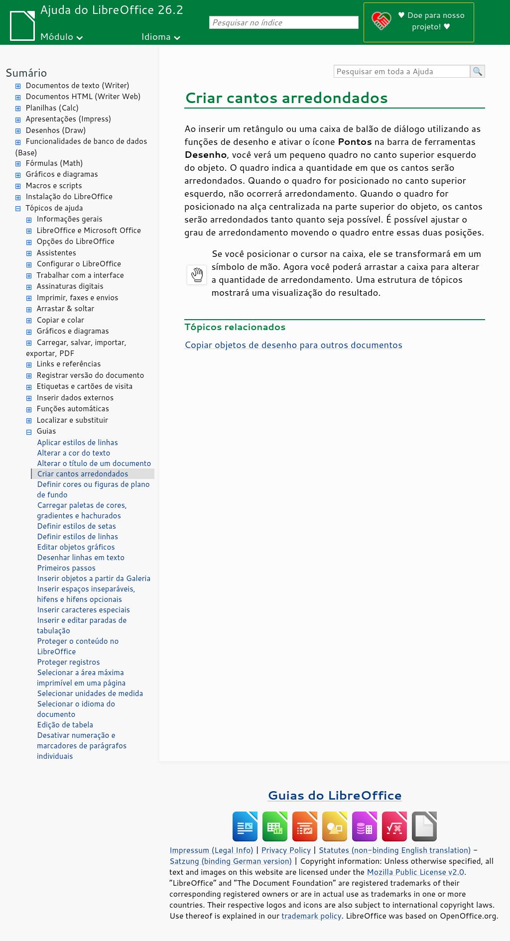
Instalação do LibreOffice (69, 196)
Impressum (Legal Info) (211, 849)
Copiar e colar (60, 320)
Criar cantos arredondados (82, 474)
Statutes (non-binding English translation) (394, 849)
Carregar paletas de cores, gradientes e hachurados (82, 510)
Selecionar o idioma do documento (76, 709)
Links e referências (68, 363)
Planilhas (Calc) (52, 108)
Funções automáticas (72, 408)
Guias (46, 431)
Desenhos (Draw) (55, 130)
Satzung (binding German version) (230, 860)
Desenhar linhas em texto (81, 557)
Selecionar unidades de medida (90, 693)
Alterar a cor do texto (73, 453)
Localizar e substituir (72, 420)
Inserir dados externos (75, 397)
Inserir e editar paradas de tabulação (82, 625)
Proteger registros (68, 662)
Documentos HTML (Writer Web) (83, 96)
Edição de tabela (65, 724)
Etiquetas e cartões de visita (84, 386)
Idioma (156, 36)
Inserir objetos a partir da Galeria (93, 578)
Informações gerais (69, 219)
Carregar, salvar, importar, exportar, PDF (76, 348)
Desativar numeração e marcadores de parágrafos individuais (82, 745)
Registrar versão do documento (90, 375)
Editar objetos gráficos (76, 547)
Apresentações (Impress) (68, 119)
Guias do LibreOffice (334, 795)
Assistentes (56, 252)
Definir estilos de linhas (77, 536)
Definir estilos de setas (76, 526)
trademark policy (311, 915)
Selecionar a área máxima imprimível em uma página (81, 677)
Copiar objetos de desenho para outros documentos (293, 344)
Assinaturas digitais (70, 286)
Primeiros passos (66, 568)
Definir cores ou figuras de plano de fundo (93, 489)
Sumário (26, 72)
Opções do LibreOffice (75, 241)
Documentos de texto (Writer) (77, 85)
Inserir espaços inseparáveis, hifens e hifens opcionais (86, 594)
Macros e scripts (53, 185)
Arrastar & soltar (65, 308)
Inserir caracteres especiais (83, 609)
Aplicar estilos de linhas (77, 442)
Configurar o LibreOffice (78, 263)
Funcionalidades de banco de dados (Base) (81, 147)
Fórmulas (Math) (54, 163)
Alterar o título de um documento (94, 463)
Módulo (56, 36)
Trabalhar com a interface (80, 275)
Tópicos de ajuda (54, 208)
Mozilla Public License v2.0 (415, 871)
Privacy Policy (286, 849)
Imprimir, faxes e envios (77, 297)
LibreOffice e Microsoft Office (88, 230)
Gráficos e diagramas (61, 174)
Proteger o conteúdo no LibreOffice (78, 646)
